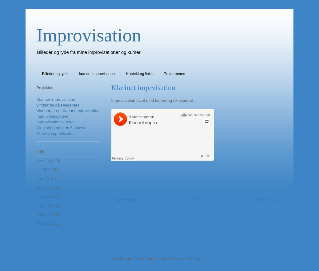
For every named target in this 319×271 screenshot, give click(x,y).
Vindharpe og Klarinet (55, 110)
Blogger (198, 258)
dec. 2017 (45, 187)
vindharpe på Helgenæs (57, 105)
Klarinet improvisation (55, 99)
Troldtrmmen (174, 74)
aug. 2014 (45, 205)
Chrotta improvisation (55, 133)
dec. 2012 (45, 223)
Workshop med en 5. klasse (61, 128)
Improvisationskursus (55, 122)
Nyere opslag (128, 199)
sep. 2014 (45, 196)
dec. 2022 (45, 161)
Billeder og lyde (55, 74)
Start (197, 199)
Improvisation (88, 35)
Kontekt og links (139, 74)
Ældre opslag (266, 199)
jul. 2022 (44, 169)
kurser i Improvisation (97, 74)
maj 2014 (44, 214)
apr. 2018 (44, 178)
